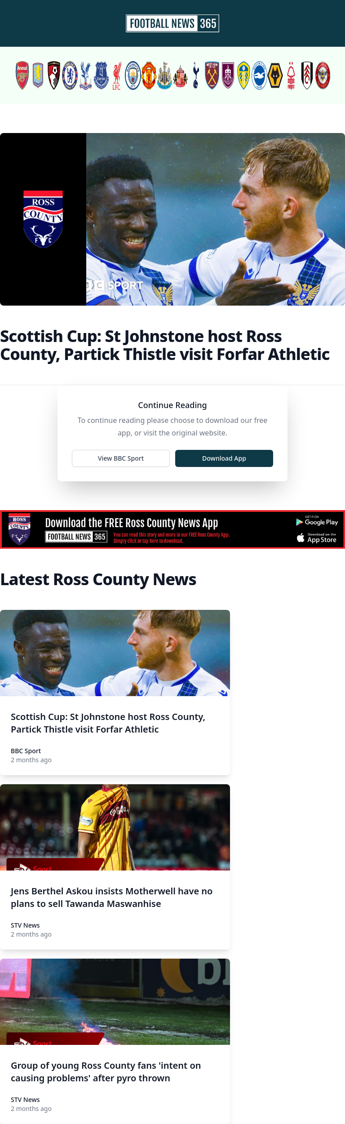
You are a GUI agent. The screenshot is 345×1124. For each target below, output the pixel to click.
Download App (224, 458)
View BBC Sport (121, 458)
